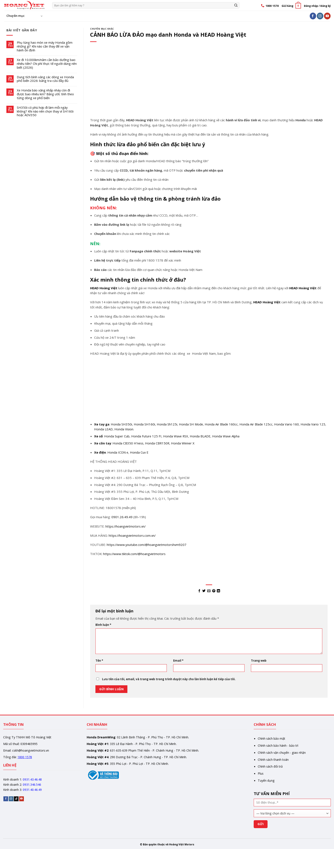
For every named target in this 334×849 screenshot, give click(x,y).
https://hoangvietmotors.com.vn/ (132, 535)
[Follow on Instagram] (320, 16)
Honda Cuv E (139, 452)
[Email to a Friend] (208, 591)
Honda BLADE (200, 436)
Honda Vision (123, 429)
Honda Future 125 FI (146, 436)
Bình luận (103, 625)
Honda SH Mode (191, 424)
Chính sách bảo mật (271, 738)
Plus (260, 773)
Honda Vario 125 (313, 424)
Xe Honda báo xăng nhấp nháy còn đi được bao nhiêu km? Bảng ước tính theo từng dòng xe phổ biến (45, 94)
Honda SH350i (121, 424)
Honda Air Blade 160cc (221, 424)
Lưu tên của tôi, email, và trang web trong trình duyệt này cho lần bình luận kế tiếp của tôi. (169, 679)
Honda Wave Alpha (225, 436)
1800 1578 (24, 757)
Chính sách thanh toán (273, 760)
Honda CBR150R (157, 443)
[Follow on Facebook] (313, 16)
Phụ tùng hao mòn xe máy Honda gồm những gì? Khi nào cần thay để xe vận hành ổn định (44, 46)
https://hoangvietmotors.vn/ (125, 526)
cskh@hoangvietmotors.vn (30, 750)
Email (178, 660)
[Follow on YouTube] (327, 16)
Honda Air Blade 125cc (255, 424)
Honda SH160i (144, 424)
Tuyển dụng (266, 780)
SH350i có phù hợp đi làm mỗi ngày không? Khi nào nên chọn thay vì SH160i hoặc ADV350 (45, 111)
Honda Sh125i (167, 424)
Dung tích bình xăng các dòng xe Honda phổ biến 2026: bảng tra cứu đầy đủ (45, 79)
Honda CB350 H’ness (127, 443)
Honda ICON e (117, 452)
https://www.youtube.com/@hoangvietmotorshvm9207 (146, 544)
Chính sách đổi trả (270, 766)
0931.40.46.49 (32, 790)
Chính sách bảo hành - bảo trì (278, 745)
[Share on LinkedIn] (218, 591)
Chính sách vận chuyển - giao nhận (282, 753)
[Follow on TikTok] (16, 798)
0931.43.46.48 (32, 779)
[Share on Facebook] (199, 591)
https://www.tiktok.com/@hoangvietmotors (134, 554)
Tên (99, 660)
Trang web (258, 660)
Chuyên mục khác (102, 28)
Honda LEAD (103, 429)
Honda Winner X (182, 443)
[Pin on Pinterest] (213, 591)
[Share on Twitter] (204, 591)
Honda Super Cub (117, 436)
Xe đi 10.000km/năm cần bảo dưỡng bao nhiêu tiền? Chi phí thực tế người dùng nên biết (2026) (47, 63)
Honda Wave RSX (175, 436)
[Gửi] (235, 5)
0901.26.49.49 (121, 517)
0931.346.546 (32, 784)
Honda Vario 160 (286, 424)
